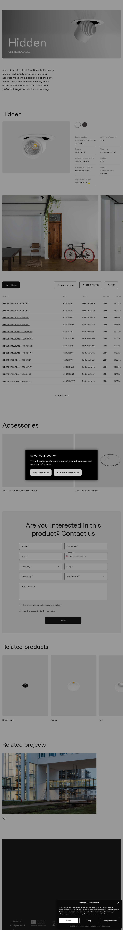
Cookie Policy (72, 926)
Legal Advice (105, 926)
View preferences (110, 921)
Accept (68, 921)
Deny (89, 921)
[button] (118, 902)
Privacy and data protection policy (89, 926)
